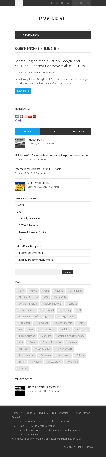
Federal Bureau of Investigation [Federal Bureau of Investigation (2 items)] (35, 316)
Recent (52, 131)
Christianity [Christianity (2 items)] (76, 291)
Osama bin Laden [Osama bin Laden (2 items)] (52, 342)
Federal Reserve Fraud (31, 253)
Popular (27, 131)
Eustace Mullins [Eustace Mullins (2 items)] (27, 310)
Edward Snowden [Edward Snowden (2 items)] (52, 303)
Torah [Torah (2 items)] (22, 361)
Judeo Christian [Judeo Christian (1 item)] (27, 336)
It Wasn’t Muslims (28, 225)
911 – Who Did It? (39, 182)
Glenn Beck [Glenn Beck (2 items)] (24, 323)
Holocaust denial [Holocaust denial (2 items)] (63, 323)
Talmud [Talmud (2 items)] (80, 355)
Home (15, 413)
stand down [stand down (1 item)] (63, 355)
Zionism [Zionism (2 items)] (23, 368)
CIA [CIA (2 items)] (46, 297)
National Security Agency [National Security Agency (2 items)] (70, 336)
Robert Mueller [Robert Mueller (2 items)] (26, 355)
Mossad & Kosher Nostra (32, 232)
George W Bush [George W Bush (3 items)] (67, 316)
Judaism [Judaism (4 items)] (66, 329)
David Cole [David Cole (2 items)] (60, 297)
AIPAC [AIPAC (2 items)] (34, 291)
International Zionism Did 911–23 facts (38, 169)
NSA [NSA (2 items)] (21, 342)
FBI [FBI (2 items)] (79, 310)
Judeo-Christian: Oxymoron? (44, 386)
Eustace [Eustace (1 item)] (73, 303)
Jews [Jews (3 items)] (31, 329)
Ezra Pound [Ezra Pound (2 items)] (48, 310)
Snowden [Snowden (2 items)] (46, 355)
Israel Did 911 (53, 18)
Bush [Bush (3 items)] (46, 291)
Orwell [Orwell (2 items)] (32, 342)
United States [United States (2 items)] (54, 361)
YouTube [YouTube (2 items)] (73, 361)
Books (20, 205)
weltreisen (62, 438)
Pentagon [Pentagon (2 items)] (24, 348)
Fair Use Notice (60, 413)
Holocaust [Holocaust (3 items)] (42, 323)
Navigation (28, 35)
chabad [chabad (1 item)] (59, 291)
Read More (23, 90)
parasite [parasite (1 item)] (72, 342)
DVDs (20, 211)
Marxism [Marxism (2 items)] (46, 336)
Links (19, 239)
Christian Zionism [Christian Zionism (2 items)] (28, 297)
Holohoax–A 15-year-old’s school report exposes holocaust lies (52, 155)
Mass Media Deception (29, 246)
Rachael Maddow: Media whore (36, 259)
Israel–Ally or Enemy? (28, 218)
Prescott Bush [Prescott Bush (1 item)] (42, 348)
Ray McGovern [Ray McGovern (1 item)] (64, 348)
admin (37, 72)
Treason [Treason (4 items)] (36, 361)
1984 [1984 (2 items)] (21, 291)
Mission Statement (29, 434)
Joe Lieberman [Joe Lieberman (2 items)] (47, 329)
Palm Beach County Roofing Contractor (34, 438)
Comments (78, 131)
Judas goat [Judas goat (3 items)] (82, 329)
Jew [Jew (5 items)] (20, 329)
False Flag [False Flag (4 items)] (65, 310)
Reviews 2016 (75, 438)
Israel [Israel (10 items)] (82, 323)
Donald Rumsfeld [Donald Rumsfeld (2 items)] (28, 303)
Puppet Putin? (36, 139)
